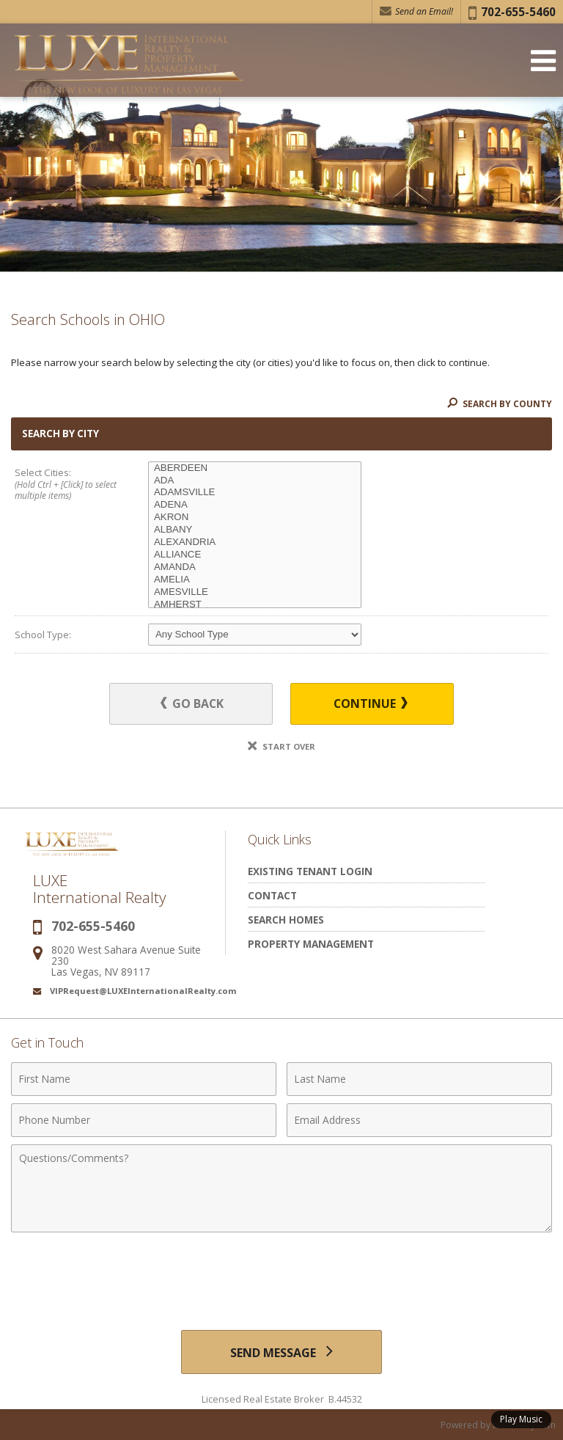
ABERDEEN (254, 468)
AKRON (254, 517)
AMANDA (254, 567)
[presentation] (281, 1275)
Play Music (521, 1419)
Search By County (499, 404)
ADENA (254, 505)
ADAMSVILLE (254, 492)
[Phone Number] (143, 1120)
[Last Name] (419, 1079)
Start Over (281, 746)
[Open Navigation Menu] (543, 60)
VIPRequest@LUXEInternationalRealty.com (143, 990)
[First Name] (143, 1079)
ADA (254, 481)
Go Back (193, 703)
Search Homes (286, 920)
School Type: (43, 634)
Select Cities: (68, 485)
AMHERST (254, 605)
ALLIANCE (254, 555)
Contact (272, 895)
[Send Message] (281, 1352)
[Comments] (281, 1188)
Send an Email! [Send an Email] (416, 11)
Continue (370, 703)
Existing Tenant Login (310, 871)
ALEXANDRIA (254, 542)
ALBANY (254, 530)
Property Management (311, 944)
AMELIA (254, 580)
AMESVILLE (254, 592)
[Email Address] (419, 1120)
